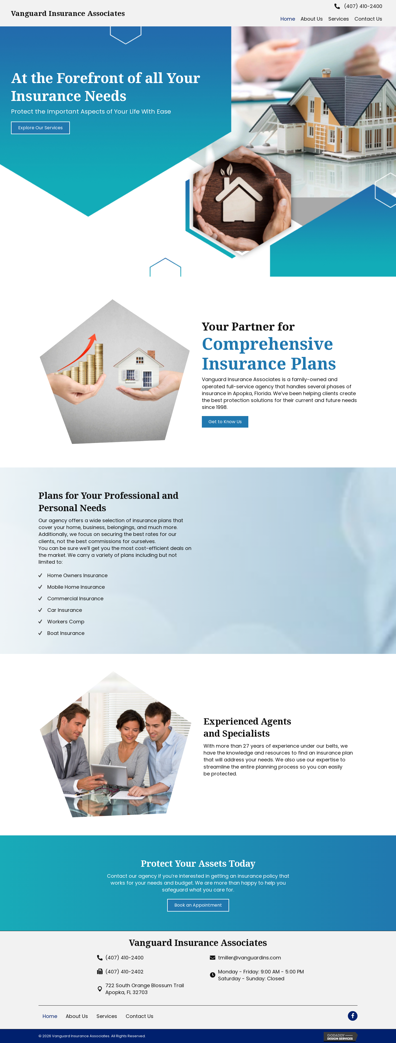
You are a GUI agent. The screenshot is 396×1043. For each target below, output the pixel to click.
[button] (40, 128)
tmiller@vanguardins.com (249, 957)
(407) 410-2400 (363, 6)
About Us (77, 1016)
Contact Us (139, 1016)
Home (50, 1016)
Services (107, 1016)
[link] (288, 19)
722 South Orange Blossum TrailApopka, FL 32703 (144, 989)
